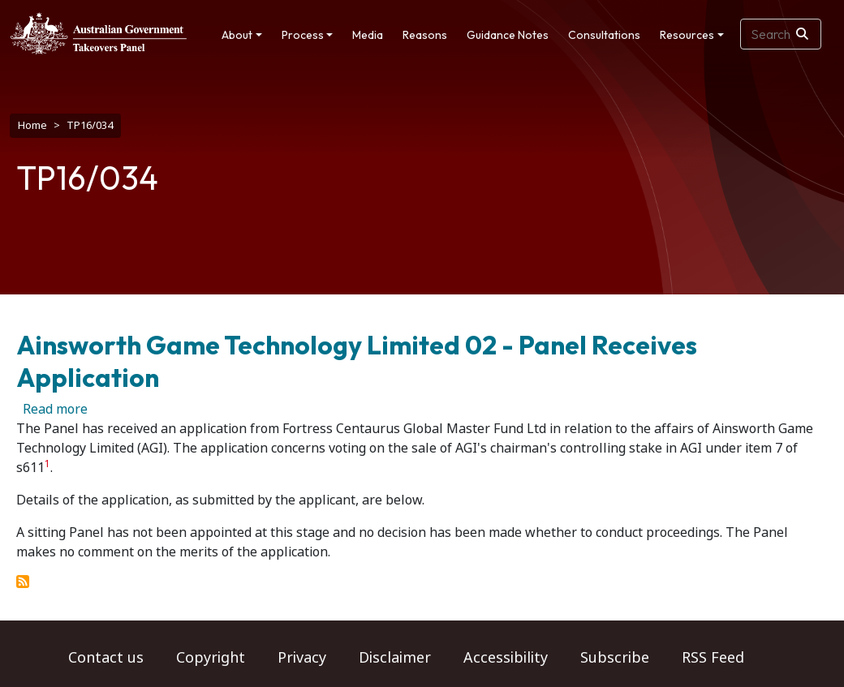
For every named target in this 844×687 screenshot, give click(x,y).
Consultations (604, 35)
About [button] (237, 35)
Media (367, 35)
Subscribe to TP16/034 (22, 581)
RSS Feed (713, 657)
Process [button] (303, 35)
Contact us (106, 657)
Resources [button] (687, 35)
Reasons (425, 35)
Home (32, 125)
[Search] (802, 34)
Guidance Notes (508, 35)
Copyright (210, 657)
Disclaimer (395, 657)
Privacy (302, 657)
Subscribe (614, 657)
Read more (55, 409)
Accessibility (505, 657)
